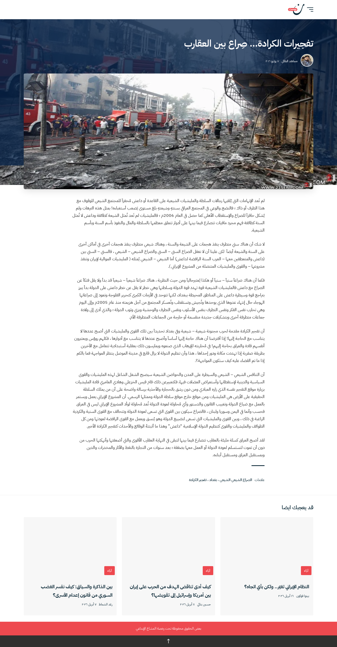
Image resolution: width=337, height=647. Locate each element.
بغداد (213, 480)
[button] (308, 9)
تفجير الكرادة (198, 480)
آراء (306, 570)
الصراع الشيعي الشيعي (236, 480)
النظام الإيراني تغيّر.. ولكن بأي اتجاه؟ (276, 586)
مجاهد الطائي (289, 61)
